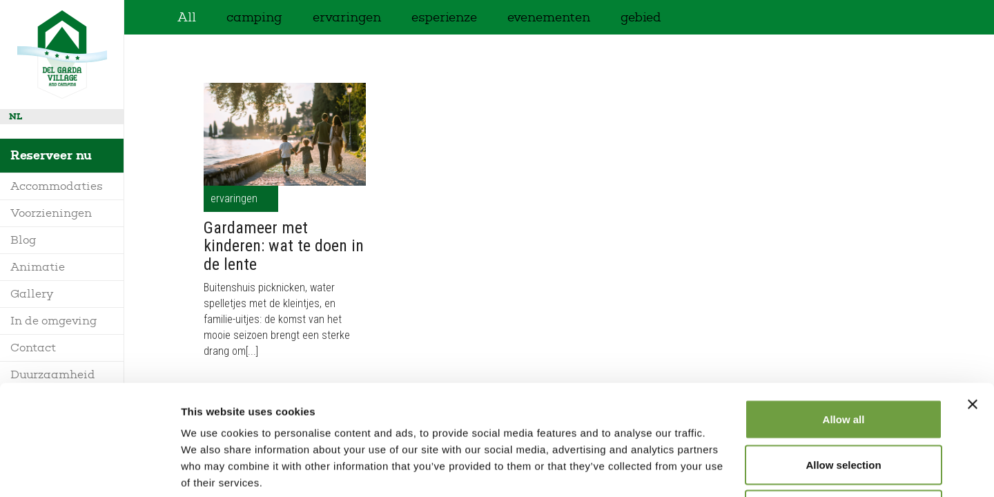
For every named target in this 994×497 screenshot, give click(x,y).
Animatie (37, 266)
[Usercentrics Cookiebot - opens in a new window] (89, 470)
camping (254, 17)
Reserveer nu (51, 155)
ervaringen (347, 17)
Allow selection (843, 361)
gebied (641, 17)
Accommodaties (56, 186)
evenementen (548, 17)
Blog (23, 239)
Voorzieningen (51, 213)
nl (15, 116)
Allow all (844, 316)
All (186, 17)
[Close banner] (972, 301)
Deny (844, 406)
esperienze (444, 17)
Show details (724, 470)
